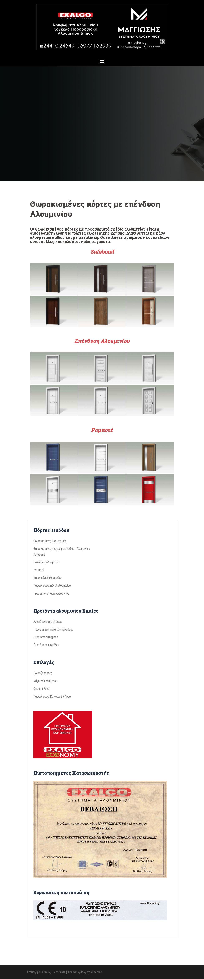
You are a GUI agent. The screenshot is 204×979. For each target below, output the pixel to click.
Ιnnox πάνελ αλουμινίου (47, 577)
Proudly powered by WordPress (46, 972)
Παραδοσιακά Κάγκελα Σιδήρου (52, 696)
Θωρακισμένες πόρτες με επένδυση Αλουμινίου (61, 548)
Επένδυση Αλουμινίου (102, 340)
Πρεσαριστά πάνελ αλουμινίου (51, 593)
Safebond (102, 251)
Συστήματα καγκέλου (46, 645)
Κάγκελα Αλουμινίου (45, 681)
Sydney (82, 972)
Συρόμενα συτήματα (45, 637)
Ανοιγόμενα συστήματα (47, 621)
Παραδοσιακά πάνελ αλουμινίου (52, 585)
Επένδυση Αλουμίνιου (46, 562)
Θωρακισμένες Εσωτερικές (49, 541)
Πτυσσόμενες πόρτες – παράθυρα (53, 629)
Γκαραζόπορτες (42, 673)
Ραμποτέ (102, 429)
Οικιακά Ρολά (41, 689)
